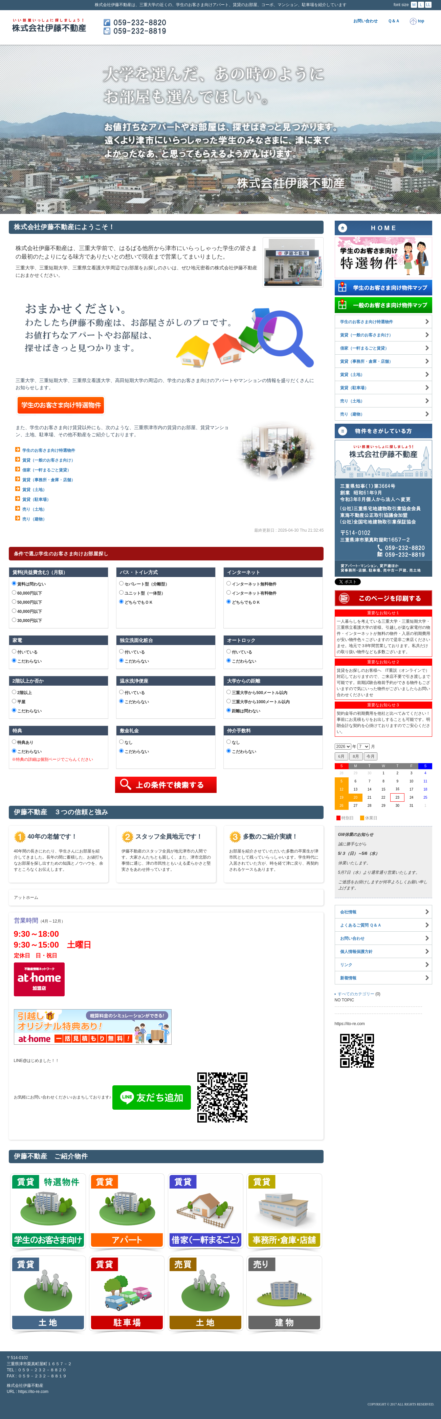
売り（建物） (34, 519)
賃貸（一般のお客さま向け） (48, 460)
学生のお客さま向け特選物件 (48, 450)
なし (126, 742)
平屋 (18, 701)
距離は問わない (243, 710)
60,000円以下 (27, 593)
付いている (25, 652)
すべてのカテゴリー (356, 994)
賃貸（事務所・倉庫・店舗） (48, 480)
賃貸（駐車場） (36, 499)
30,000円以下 (27, 620)
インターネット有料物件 (251, 593)
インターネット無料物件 (251, 583)
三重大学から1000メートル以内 (258, 701)
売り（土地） (34, 509)
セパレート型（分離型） (144, 583)
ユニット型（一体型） (142, 593)
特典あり (23, 742)
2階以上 (22, 692)
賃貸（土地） (34, 489)
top (417, 21)
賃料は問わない (29, 583)
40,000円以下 (27, 611)
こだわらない (27, 661)
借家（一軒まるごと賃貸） (46, 470)
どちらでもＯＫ (136, 602)
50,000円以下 (27, 602)
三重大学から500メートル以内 (256, 692)
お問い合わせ (365, 21)
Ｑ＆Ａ (394, 21)
